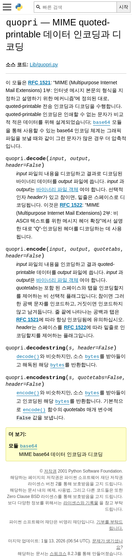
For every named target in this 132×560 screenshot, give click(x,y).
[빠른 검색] (75, 7)
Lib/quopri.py (44, 64)
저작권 (50, 471)
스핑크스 (58, 553)
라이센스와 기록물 (80, 502)
